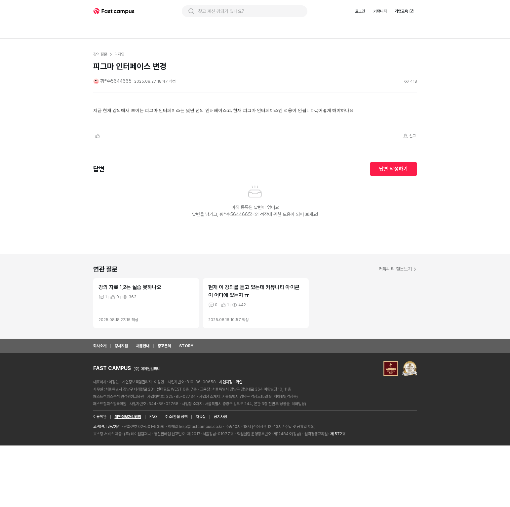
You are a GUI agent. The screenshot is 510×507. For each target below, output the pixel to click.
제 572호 (337, 495)
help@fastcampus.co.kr (200, 488)
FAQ (153, 478)
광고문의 (164, 407)
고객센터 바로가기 (107, 488)
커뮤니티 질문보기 (398, 330)
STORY (186, 407)
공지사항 (220, 478)
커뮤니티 (380, 26)
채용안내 (142, 407)
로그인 (360, 26)
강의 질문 (100, 69)
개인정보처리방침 (128, 478)
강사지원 (121, 407)
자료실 (201, 478)
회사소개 (99, 407)
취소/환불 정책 (176, 478)
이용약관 (99, 478)
